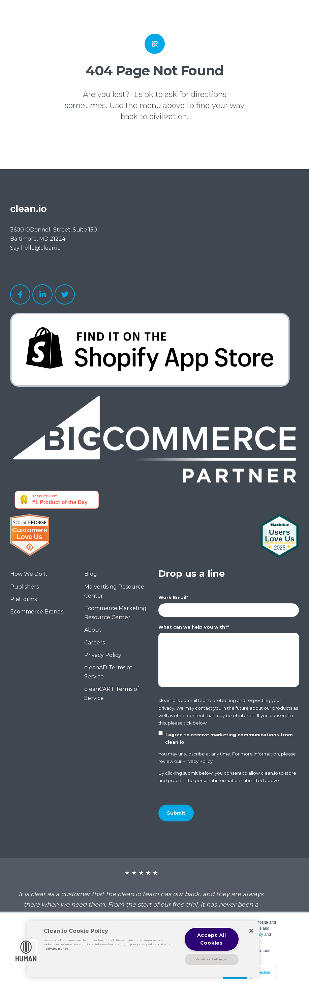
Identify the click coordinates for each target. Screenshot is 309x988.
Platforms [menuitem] (23, 599)
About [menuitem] (92, 630)
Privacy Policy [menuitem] (102, 655)
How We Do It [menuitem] (29, 574)
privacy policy (56, 948)
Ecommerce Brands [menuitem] (36, 611)
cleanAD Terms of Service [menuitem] (108, 672)
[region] (143, 949)
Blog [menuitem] (90, 574)
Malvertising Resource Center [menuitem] (114, 591)
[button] (26, 951)
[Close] (251, 930)
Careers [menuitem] (94, 642)
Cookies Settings (211, 959)
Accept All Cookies (211, 939)
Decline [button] (263, 972)
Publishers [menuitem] (24, 587)
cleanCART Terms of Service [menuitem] (111, 693)
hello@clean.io (41, 248)
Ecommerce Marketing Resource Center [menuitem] (115, 613)
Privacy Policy (198, 761)
